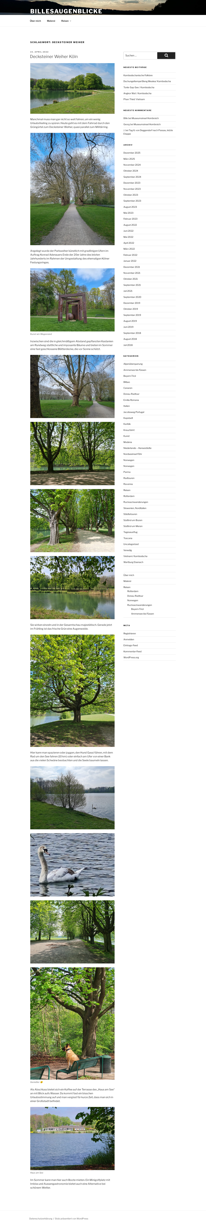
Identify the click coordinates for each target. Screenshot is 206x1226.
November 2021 (131, 273)
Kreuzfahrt (129, 430)
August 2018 (130, 339)
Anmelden (128, 639)
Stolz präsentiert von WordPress (71, 1218)
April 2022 (128, 242)
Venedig (127, 550)
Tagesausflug (130, 532)
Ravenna (128, 484)
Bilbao (126, 382)
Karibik (127, 424)
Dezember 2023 (131, 182)
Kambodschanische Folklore (138, 75)
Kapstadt (128, 418)
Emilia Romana (131, 400)
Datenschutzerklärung (40, 1218)
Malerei (51, 20)
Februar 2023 (130, 218)
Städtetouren (130, 514)
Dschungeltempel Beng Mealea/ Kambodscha (147, 81)
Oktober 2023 (130, 194)
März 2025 (129, 158)
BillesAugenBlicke (66, 11)
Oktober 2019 (130, 309)
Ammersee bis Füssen (134, 370)
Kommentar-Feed (132, 651)
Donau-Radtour (131, 393)
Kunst (126, 436)
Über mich (35, 20)
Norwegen (128, 460)
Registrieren (129, 633)
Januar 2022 (129, 260)
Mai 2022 (128, 237)
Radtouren (128, 478)
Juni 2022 (128, 230)
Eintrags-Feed (130, 645)
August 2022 (130, 224)
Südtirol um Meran (132, 526)
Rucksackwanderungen (135, 502)
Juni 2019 (128, 326)
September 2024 (132, 176)
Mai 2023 (128, 212)
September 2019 (132, 315)
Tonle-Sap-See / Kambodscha (138, 87)
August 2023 (130, 206)
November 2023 (132, 188)
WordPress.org (131, 657)
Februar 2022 (130, 255)
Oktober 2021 (130, 278)
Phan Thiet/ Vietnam (134, 99)
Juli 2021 (127, 291)
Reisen (66, 20)
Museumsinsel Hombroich (145, 118)
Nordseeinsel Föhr (132, 454)
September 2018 (132, 333)
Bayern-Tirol (129, 375)
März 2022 (129, 248)
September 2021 (132, 285)
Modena (127, 442)
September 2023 (132, 200)
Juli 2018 (128, 345)
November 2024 (132, 164)
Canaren (127, 388)
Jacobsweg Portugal (133, 412)
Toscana (127, 538)
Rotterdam (129, 496)
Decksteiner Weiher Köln (54, 56)
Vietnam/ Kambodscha (135, 556)
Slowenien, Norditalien (134, 508)
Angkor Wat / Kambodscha (137, 93)
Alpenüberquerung (133, 363)
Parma (127, 472)
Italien (126, 406)
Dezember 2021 (131, 267)
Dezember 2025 (131, 152)
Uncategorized (131, 544)
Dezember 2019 (131, 303)
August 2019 (130, 321)
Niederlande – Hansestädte (137, 448)
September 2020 (132, 297)
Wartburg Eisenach (133, 562)
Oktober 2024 (130, 170)
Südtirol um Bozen (132, 520)
